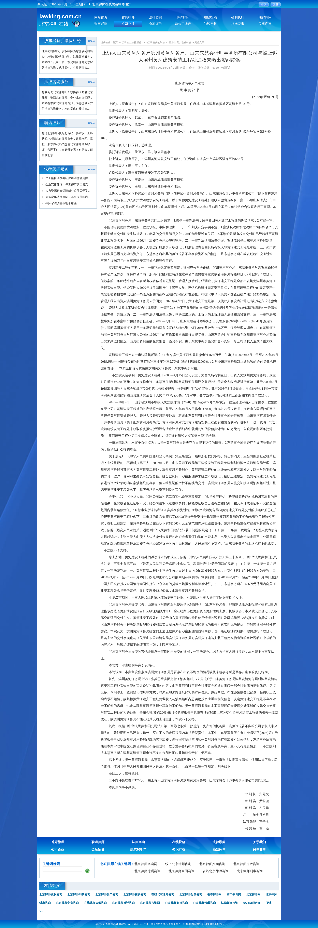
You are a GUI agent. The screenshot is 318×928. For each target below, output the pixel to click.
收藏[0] (225, 67)
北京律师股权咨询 (50, 894)
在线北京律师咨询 (216, 871)
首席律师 (128, 17)
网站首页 (100, 17)
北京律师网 (253, 894)
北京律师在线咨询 (134, 894)
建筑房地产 (183, 24)
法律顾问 (265, 17)
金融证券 (155, 24)
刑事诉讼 (100, 24)
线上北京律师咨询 (178, 864)
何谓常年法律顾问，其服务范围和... (67, 197)
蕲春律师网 (214, 894)
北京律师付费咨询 (190, 894)
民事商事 (265, 24)
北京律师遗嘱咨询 (147, 871)
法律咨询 (155, 17)
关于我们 (259, 842)
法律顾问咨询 (229, 902)
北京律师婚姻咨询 (212, 864)
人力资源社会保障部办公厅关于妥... (67, 190)
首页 (115, 42)
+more (91, 41)
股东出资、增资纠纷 (180, 42)
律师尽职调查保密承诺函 (61, 203)
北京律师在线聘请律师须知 (111, 4)
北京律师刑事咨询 (250, 871)
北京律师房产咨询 (246, 864)
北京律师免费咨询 (67, 902)
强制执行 (237, 17)
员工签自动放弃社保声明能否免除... (67, 178)
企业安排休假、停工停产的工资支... (67, 184)
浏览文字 (199, 42)
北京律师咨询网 (145, 864)
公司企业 (128, 24)
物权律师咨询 (251, 902)
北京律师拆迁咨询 (123, 902)
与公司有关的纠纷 (155, 42)
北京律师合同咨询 (181, 871)
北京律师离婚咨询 (176, 902)
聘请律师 (182, 17)
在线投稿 (210, 17)
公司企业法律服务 (131, 42)
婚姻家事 (237, 24)
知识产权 (210, 24)
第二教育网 (234, 894)
